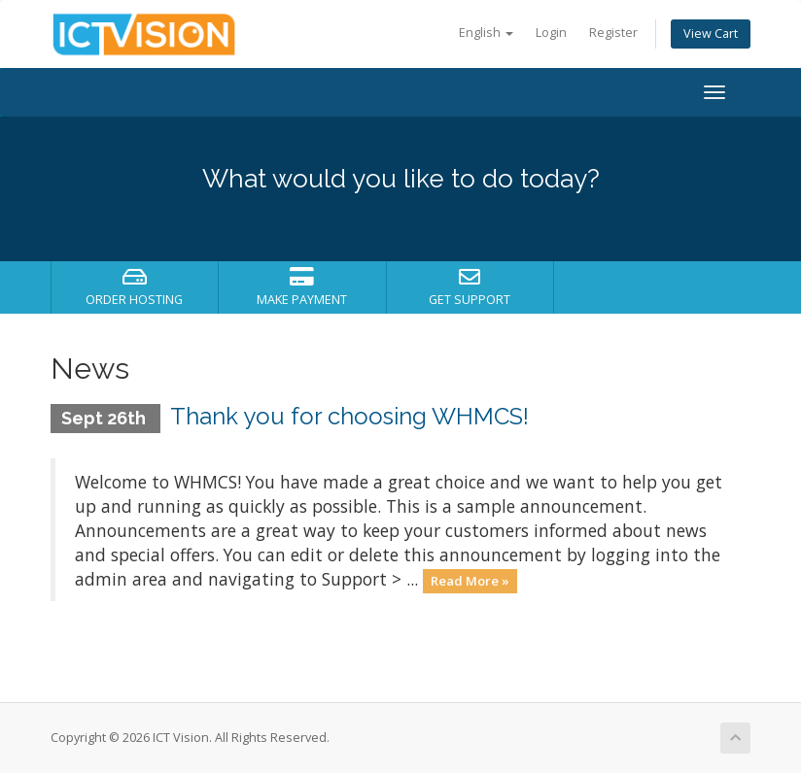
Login (551, 32)
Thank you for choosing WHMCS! (349, 416)
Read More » (470, 580)
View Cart (710, 33)
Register (613, 32)
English (486, 32)
